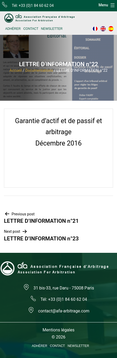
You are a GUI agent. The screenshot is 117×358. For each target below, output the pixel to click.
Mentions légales (58, 329)
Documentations (39, 70)
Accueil (15, 70)
